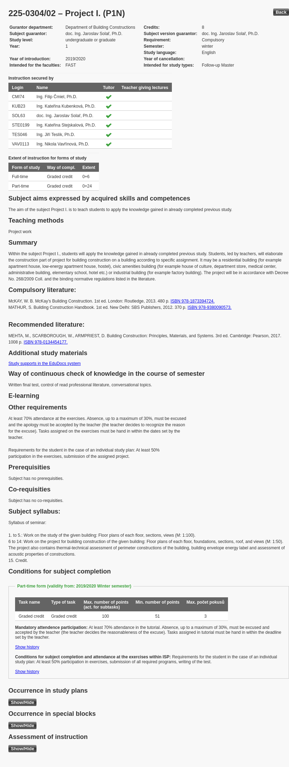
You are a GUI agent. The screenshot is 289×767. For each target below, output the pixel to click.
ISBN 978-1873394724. (192, 301)
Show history (27, 647)
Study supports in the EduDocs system (44, 363)
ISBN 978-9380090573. (209, 307)
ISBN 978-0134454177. (45, 342)
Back (281, 12)
